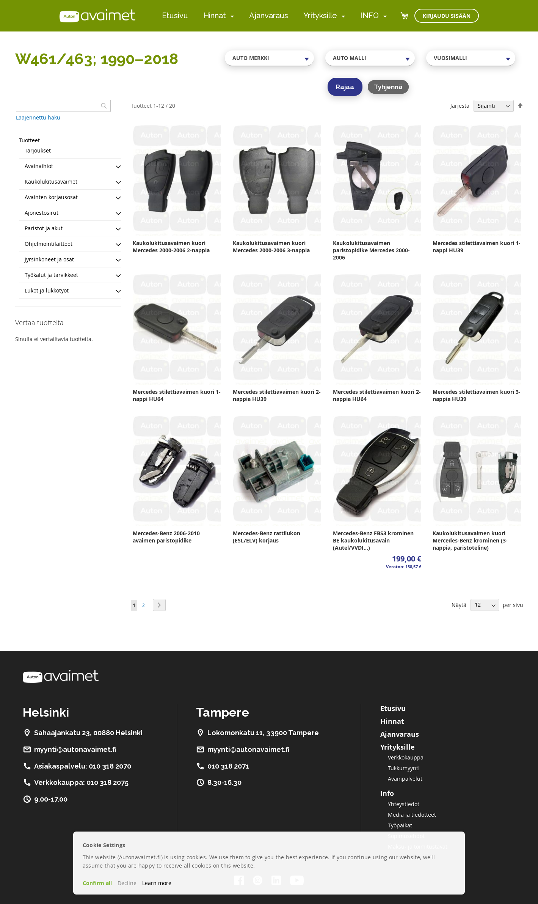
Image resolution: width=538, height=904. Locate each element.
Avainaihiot (39, 166)
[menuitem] (230, 16)
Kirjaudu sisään (447, 15)
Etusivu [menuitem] (175, 15)
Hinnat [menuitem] (214, 15)
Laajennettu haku (38, 117)
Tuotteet (29, 140)
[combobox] (269, 58)
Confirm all (97, 883)
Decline (127, 883)
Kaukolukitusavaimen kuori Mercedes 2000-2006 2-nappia (171, 246)
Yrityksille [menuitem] (320, 15)
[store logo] (97, 15)
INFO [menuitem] (369, 15)
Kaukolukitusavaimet (51, 181)
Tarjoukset (38, 150)
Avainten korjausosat (51, 197)
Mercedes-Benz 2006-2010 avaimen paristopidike (166, 537)
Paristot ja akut (44, 228)
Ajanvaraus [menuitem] (268, 15)
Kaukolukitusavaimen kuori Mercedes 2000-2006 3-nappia (271, 246)
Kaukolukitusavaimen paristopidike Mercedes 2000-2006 (371, 250)
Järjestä (459, 105)
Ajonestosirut (41, 212)
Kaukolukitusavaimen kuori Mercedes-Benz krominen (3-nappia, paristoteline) (470, 540)
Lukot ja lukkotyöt (47, 290)
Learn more (156, 883)
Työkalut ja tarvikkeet (51, 274)
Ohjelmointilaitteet (48, 243)
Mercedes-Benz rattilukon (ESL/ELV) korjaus (266, 537)
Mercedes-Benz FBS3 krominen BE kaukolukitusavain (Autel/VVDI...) (373, 540)
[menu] (274, 15)
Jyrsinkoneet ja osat (49, 259)
